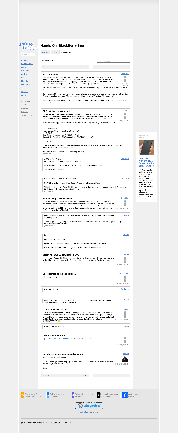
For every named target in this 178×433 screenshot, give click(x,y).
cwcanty (126, 354)
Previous (47, 67)
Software (55, 52)
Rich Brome (125, 289)
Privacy (24, 112)
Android (25, 74)
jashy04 (126, 309)
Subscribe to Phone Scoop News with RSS (34, 395)
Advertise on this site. (89, 412)
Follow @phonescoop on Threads (109, 395)
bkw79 (126, 300)
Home (43, 41)
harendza (125, 335)
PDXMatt (126, 326)
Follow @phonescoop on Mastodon (84, 395)
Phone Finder (27, 64)
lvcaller (126, 110)
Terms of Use (26, 115)
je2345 (126, 254)
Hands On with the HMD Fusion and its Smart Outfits (146, 162)
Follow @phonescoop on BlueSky (59, 395)
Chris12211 (125, 198)
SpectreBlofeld (124, 273)
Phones (24, 60)
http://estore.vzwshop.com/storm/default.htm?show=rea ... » (67, 338)
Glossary (25, 84)
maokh (126, 215)
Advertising (25, 101)
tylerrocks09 (125, 178)
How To (24, 81)
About (23, 105)
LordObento (125, 159)
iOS (23, 77)
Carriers (25, 71)
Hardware (45, 52)
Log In (23, 95)
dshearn (126, 235)
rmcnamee (125, 74)
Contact (24, 108)
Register (24, 92)
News (23, 67)
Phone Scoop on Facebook (132, 395)
